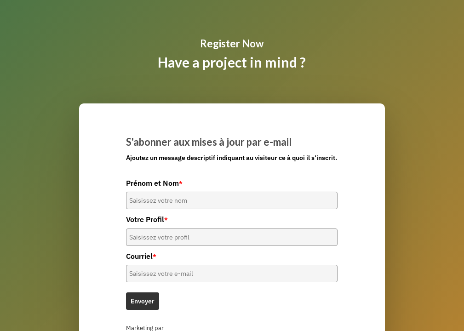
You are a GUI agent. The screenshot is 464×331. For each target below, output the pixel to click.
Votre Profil (147, 219)
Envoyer (143, 301)
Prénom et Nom (154, 183)
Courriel (141, 256)
